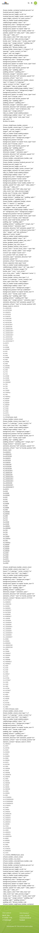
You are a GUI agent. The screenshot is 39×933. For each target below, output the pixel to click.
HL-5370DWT (7, 600)
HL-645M (6, 357)
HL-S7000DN (7, 797)
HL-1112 (5, 374)
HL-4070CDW (7, 310)
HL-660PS (6, 368)
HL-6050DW (7, 851)
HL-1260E (6, 770)
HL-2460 (6, 855)
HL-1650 (5, 694)
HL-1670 (5, 700)
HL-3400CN (6, 818)
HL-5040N (6, 756)
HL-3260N (6, 380)
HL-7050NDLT (7, 661)
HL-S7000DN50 (8, 801)
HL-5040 (5, 754)
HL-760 (5, 394)
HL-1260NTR (7, 774)
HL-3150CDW (7, 318)
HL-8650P (6, 405)
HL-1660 (5, 779)
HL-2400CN (6, 816)
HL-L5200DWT (7, 626)
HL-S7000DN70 (8, 803)
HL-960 (5, 795)
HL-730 (5, 388)
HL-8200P (6, 400)
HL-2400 (5, 807)
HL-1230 (5, 668)
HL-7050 (5, 649)
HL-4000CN (6, 832)
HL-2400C (6, 809)
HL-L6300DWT (7, 633)
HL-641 (5, 353)
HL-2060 (5, 791)
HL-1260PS (6, 777)
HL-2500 (5, 417)
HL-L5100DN (7, 620)
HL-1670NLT (7, 705)
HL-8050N (6, 840)
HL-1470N (6, 688)
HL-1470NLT (7, 690)
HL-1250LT (6, 674)
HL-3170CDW (7, 320)
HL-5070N (6, 764)
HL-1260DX (6, 768)
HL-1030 (5, 666)
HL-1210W (6, 376)
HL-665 (5, 370)
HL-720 (5, 386)
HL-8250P (6, 403)
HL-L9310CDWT (8, 339)
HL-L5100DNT (7, 622)
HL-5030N (6, 752)
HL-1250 (5, 672)
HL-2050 (5, 411)
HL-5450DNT (7, 610)
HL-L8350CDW (7, 329)
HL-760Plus (6, 396)
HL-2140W (6, 842)
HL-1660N (6, 787)
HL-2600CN (6, 822)
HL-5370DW (28, 598)
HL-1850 (5, 707)
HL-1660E (6, 785)
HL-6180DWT (7, 616)
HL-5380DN (6, 602)
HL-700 (5, 384)
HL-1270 (5, 676)
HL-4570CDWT (8, 324)
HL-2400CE (6, 811)
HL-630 (5, 345)
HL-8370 (6, 343)
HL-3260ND (6, 382)
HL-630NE (6, 349)
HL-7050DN (6, 655)
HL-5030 (5, 750)
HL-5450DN (6, 608)
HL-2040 (5, 409)
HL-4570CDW (7, 322)
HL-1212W (6, 378)
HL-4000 (5, 830)
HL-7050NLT (7, 663)
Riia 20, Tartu (6, 915)
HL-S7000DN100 (8, 799)
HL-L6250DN (7, 629)
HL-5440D (6, 606)
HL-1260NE (6, 772)
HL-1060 (5, 844)
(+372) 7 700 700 (24, 915)
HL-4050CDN (7, 308)
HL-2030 (5, 407)
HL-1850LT (6, 709)
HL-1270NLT (7, 680)
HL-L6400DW (7, 635)
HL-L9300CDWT (8, 335)
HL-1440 (5, 684)
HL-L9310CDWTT (8, 341)
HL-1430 (5, 682)
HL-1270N (6, 678)
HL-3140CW (6, 316)
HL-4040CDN (7, 836)
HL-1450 (5, 686)
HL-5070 (5, 762)
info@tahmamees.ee (25, 918)
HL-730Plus (6, 392)
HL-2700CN (6, 805)
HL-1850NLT (7, 744)
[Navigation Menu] (35, 3)
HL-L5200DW (7, 624)
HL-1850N (28, 742)
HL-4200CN (6, 834)
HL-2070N (6, 415)
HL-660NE (6, 366)
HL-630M (6, 347)
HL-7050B (6, 651)
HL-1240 (5, 670)
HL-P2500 (6, 692)
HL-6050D (6, 641)
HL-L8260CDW (7, 645)
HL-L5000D (6, 618)
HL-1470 (5, 853)
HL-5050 (5, 758)
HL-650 (5, 359)
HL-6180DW (6, 614)
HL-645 (5, 355)
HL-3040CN (6, 312)
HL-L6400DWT (7, 637)
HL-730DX (6, 390)
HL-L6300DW (7, 631)
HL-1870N (6, 748)
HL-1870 (5, 746)
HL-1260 (5, 766)
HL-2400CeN (7, 814)
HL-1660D (6, 781)
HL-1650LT (6, 696)
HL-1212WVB (7, 828)
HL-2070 (5, 413)
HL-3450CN (6, 820)
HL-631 (5, 351)
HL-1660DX (6, 783)
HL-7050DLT (7, 653)
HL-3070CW (7, 314)
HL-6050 (5, 639)
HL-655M (6, 361)
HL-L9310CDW (7, 337)
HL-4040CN (15, 306)
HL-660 (5, 363)
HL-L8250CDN (7, 326)
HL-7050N (6, 657)
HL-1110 (5, 372)
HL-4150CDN (7, 604)
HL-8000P (6, 398)
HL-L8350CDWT (8, 331)
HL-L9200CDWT (8, 333)
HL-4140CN (6, 848)
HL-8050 (5, 838)
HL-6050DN (6, 643)
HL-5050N (6, 760)
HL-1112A (6, 826)
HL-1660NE (6, 789)
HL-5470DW (7, 612)
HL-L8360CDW (8, 647)
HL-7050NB (6, 659)
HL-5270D (6, 846)
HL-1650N (6, 698)
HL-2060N (6, 793)
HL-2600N (6, 824)
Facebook (22, 920)
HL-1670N (6, 703)
